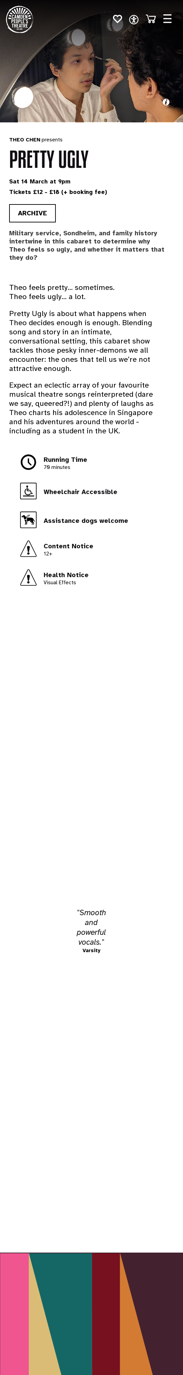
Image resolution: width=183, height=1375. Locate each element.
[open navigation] (134, 19)
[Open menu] (167, 18)
